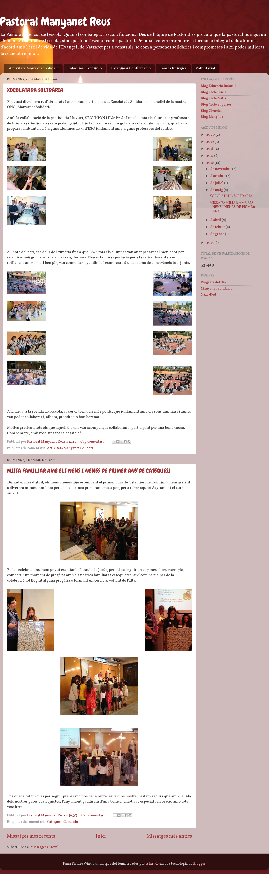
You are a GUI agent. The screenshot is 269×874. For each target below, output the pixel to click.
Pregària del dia (213, 282)
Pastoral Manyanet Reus (55, 21)
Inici (101, 836)
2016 (210, 162)
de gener (217, 234)
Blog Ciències (211, 110)
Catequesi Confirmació (131, 68)
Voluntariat (205, 68)
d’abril (216, 220)
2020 (211, 134)
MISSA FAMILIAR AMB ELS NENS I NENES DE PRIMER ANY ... (232, 207)
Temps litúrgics (173, 68)
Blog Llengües (212, 116)
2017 (210, 155)
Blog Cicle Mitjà (213, 98)
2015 (210, 242)
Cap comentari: (92, 441)
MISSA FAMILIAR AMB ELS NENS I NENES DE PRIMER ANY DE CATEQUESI (89, 470)
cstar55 (151, 863)
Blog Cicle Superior (216, 104)
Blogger (199, 863)
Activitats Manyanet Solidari (33, 68)
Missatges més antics (169, 836)
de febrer (218, 227)
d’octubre (218, 176)
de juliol (217, 183)
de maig (217, 190)
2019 (210, 141)
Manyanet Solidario (216, 288)
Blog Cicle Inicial (214, 92)
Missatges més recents (31, 836)
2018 (210, 148)
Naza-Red (208, 294)
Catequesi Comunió (84, 68)
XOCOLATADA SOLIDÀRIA (35, 90)
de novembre (221, 169)
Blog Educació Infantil (218, 86)
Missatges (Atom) (44, 847)
